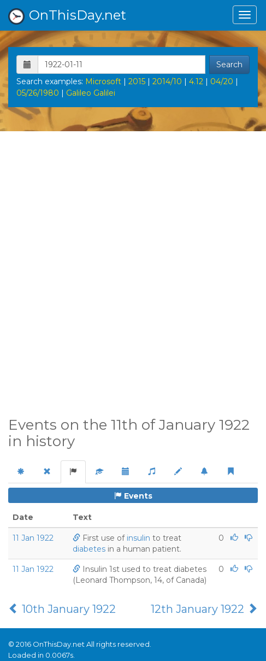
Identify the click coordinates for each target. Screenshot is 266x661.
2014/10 (167, 81)
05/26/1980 (37, 93)
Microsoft (103, 81)
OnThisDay (67, 16)
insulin (138, 538)
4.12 (196, 81)
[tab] (20, 471)
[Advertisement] (133, 281)
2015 (136, 81)
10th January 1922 (62, 609)
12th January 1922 (204, 609)
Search (229, 64)
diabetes (89, 549)
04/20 (221, 81)
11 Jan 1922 (33, 538)
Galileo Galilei (90, 93)
